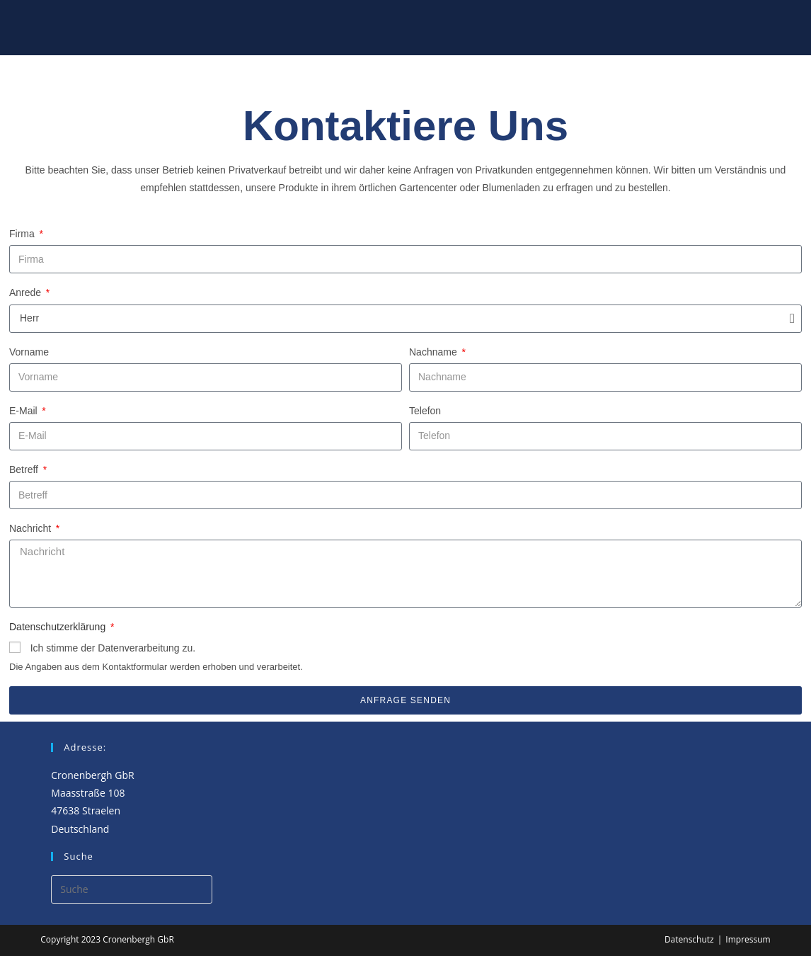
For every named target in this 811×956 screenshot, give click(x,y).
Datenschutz (689, 939)
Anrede (26, 292)
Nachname (434, 352)
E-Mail (24, 410)
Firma (23, 233)
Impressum (747, 939)
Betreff (25, 469)
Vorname (29, 352)
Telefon (425, 410)
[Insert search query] (131, 889)
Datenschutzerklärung (58, 626)
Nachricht (31, 528)
